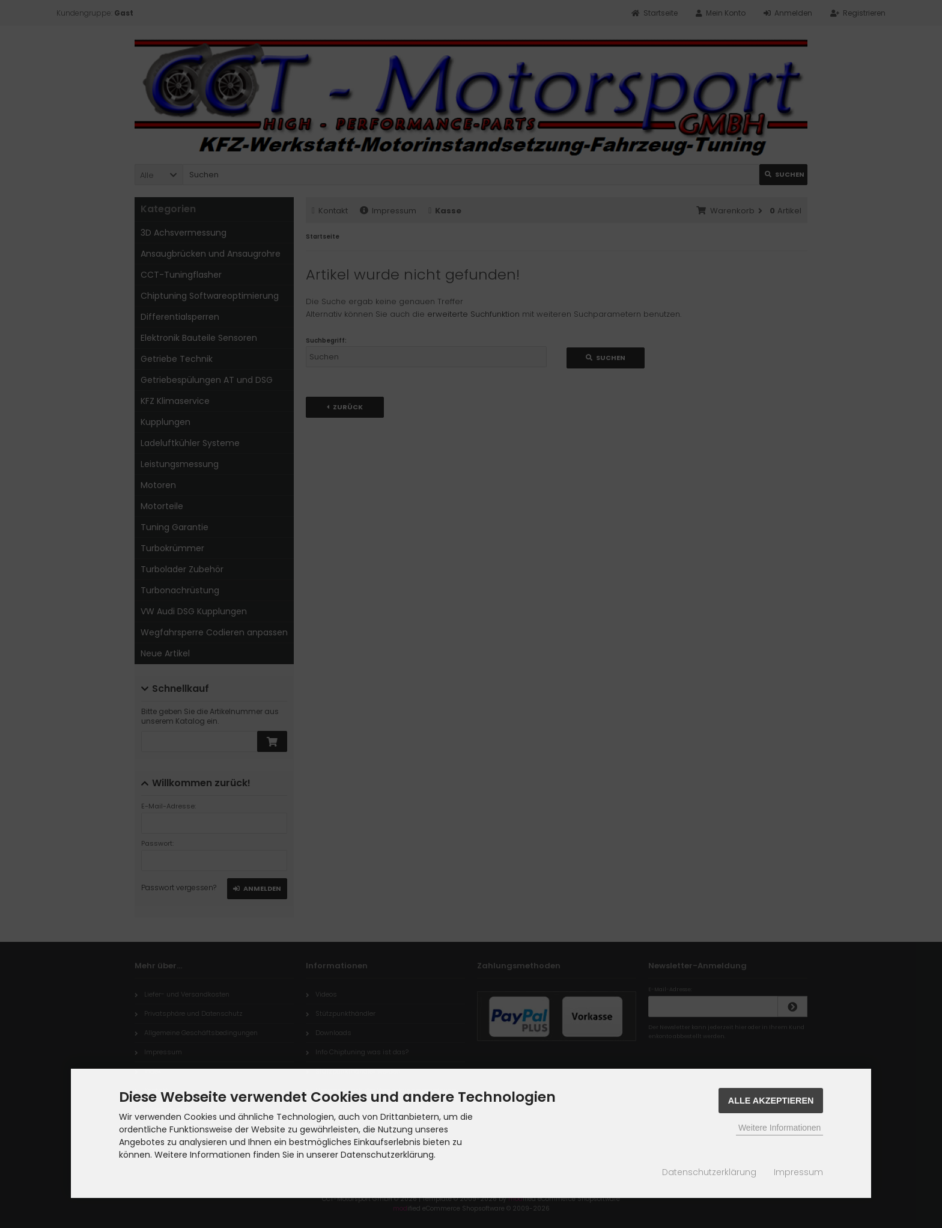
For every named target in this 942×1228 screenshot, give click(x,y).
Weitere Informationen (779, 1127)
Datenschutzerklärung (709, 1172)
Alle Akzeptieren (771, 1100)
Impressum (798, 1172)
